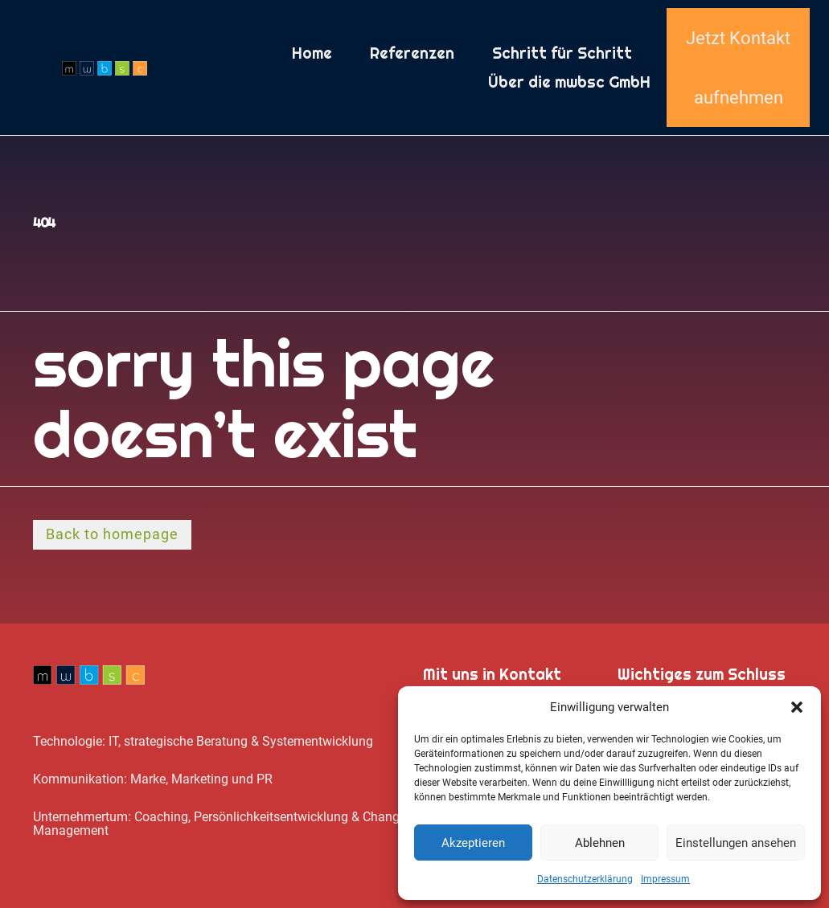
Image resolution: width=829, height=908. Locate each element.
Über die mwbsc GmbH (569, 82)
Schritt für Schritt (562, 53)
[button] (797, 707)
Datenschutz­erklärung (585, 879)
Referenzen (412, 53)
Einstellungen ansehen (735, 843)
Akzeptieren (473, 843)
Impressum (665, 879)
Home (312, 53)
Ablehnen (600, 843)
